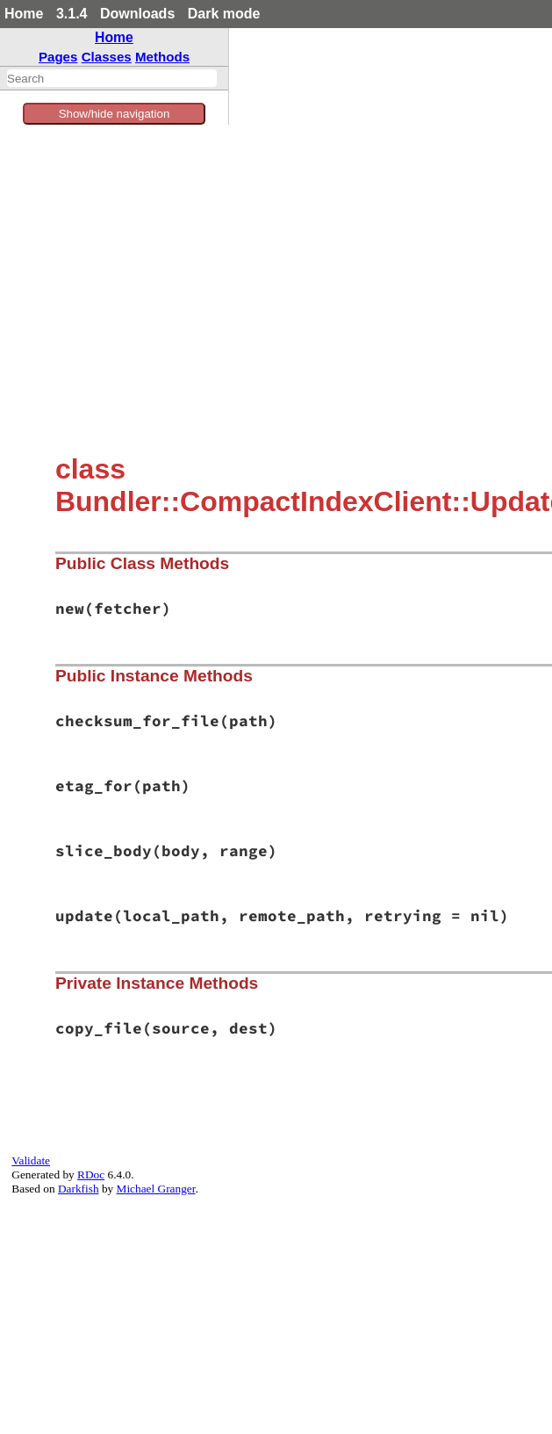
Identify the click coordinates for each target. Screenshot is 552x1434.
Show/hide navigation (114, 113)
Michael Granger (156, 1188)
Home (23, 13)
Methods (162, 56)
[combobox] (112, 78)
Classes (107, 56)
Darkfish (78, 1188)
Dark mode (224, 13)
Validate (30, 1160)
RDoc (90, 1174)
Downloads (137, 13)
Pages (58, 56)
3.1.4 (72, 13)
